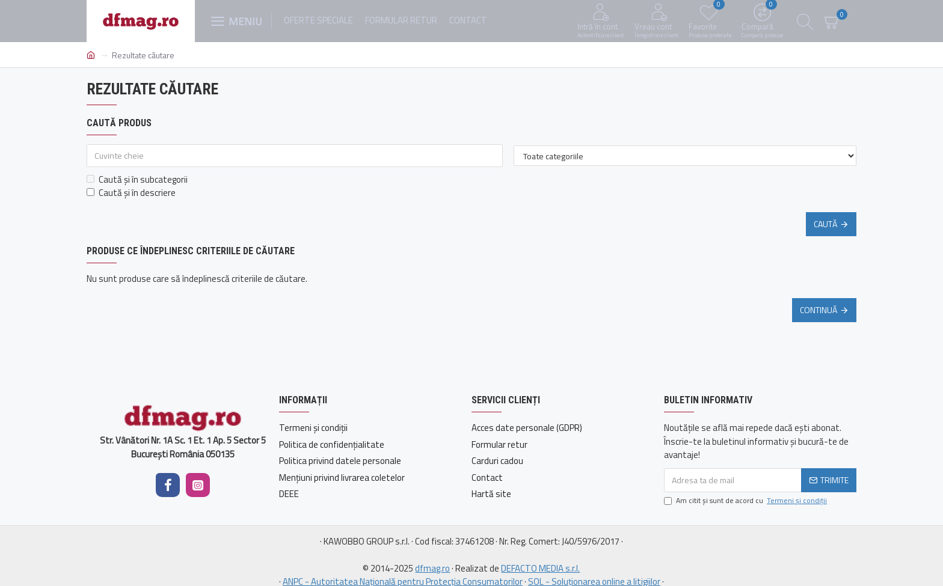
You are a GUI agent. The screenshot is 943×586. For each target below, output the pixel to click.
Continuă (818, 310)
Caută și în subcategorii (137, 179)
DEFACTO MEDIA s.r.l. (540, 568)
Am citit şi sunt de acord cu (746, 500)
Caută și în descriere (131, 193)
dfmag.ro (432, 568)
